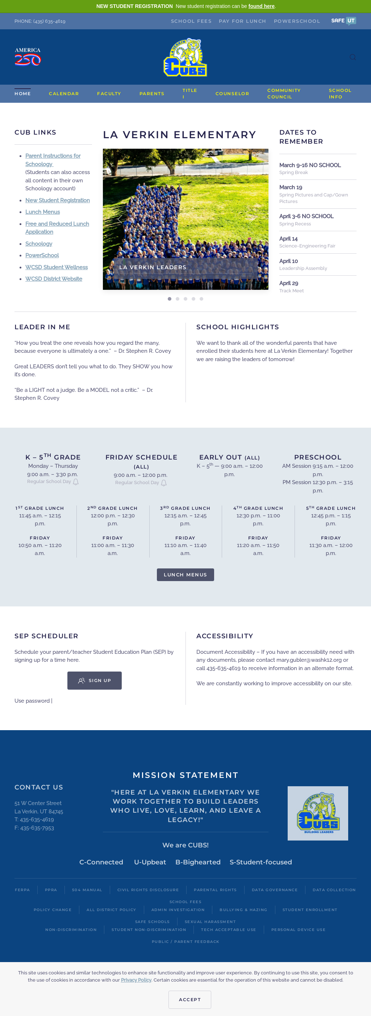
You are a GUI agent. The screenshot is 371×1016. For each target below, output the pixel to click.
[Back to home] (185, 57)
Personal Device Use (298, 929)
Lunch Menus (185, 574)
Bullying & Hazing (244, 909)
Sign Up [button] (95, 680)
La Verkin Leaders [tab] (169, 299)
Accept (190, 999)
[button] (344, 21)
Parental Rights (215, 890)
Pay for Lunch (243, 21)
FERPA (22, 890)
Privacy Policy (136, 980)
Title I (190, 94)
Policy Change (53, 909)
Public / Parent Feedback (186, 941)
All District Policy (112, 909)
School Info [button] (340, 94)
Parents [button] (152, 93)
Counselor (233, 93)
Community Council (284, 94)
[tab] (177, 299)
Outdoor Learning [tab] (185, 299)
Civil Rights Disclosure (148, 890)
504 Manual (87, 890)
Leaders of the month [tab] (193, 299)
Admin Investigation (178, 909)
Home (22, 93)
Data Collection (334, 890)
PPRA (51, 890)
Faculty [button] (109, 93)
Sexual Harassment (210, 921)
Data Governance (275, 890)
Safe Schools (152, 921)
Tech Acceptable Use (229, 929)
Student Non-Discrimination (149, 929)
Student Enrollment (310, 909)
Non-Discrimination (71, 929)
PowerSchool (297, 21)
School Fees (191, 21)
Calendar (64, 93)
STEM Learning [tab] (201, 299)
